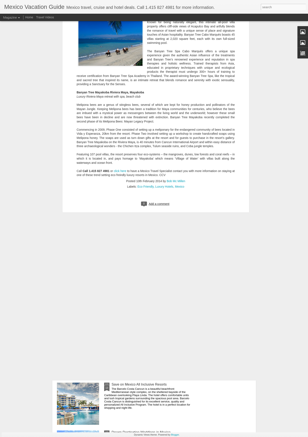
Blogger (175, 434)
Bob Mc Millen (176, 110)
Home (29, 17)
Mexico (179, 116)
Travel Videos (45, 17)
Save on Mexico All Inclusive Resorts (139, 384)
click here (120, 100)
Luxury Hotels (164, 116)
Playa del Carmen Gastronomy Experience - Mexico (150, 336)
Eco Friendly (145, 116)
